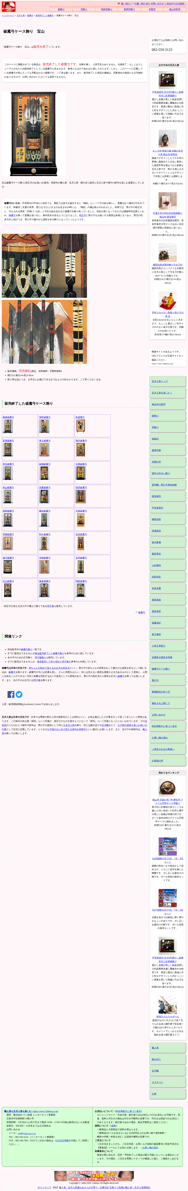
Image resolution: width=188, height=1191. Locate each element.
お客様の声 (157, 760)
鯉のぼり (156, 1059)
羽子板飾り (40, 657)
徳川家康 (156, 542)
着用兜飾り (129, 9)
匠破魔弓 (80, 417)
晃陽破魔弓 (8, 534)
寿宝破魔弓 (8, 464)
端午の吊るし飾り (161, 473)
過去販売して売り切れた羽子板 (53, 661)
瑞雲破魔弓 (81, 487)
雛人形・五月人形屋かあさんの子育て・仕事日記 (84, 1187)
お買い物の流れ (160, 737)
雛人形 (155, 1048)
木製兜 (152, 9)
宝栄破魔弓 (81, 534)
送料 (113, 1126)
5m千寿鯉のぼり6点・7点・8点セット (167, 910)
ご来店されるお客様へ (163, 749)
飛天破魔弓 (81, 440)
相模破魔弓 (8, 511)
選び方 (155, 680)
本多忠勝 (156, 588)
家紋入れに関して (161, 703)
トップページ (8, 15)
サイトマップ (44, 1187)
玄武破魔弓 (81, 558)
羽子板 (50, 606)
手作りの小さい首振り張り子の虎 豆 (168, 312)
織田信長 (156, 519)
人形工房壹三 (158, 646)
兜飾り (84, 9)
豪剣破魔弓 (45, 511)
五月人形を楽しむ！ (162, 393)
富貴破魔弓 (8, 440)
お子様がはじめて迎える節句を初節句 (66, 729)
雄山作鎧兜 (174, 9)
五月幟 (105, 725)
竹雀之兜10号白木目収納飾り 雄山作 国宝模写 (167, 213)
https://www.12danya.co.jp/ (31, 1111)
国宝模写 (156, 496)
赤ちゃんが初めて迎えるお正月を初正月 (49, 668)
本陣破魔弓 (45, 558)
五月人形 (21, 15)
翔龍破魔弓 (81, 581)
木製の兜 (156, 462)
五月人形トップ (160, 381)
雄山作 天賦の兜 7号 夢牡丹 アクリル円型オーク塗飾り (167, 800)
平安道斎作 (157, 508)
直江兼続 (156, 634)
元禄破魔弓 (81, 511)
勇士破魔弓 (45, 440)
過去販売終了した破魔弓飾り (49, 653)
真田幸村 (156, 611)
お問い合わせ (158, 715)
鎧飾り (61, 9)
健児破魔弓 (8, 558)
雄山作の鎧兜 (158, 404)
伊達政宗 (156, 531)
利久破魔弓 (45, 534)
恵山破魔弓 (8, 487)
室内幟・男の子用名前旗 (164, 485)
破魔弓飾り (26, 649)
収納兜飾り (106, 9)
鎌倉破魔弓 (45, 581)
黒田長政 (156, 600)
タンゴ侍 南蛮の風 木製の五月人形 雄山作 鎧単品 (167, 151)
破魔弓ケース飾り (161, 669)
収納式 (155, 439)
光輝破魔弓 (81, 464)
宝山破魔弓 (8, 581)
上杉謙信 (156, 565)
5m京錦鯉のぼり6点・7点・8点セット (167, 858)
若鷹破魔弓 (45, 487)
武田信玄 (156, 577)
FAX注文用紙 (62, 1140)
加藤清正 (156, 623)
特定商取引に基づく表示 (164, 726)
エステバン (157, 1082)
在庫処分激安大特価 (162, 657)
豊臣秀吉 (156, 554)
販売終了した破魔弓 (45, 15)
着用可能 (156, 450)
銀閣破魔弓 (45, 464)
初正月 (82, 215)
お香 (154, 1094)
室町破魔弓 (45, 417)
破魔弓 (30, 15)
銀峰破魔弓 (8, 417)
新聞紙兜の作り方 (161, 692)
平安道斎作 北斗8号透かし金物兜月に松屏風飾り (167, 92)
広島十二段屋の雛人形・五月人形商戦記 (130, 1187)
